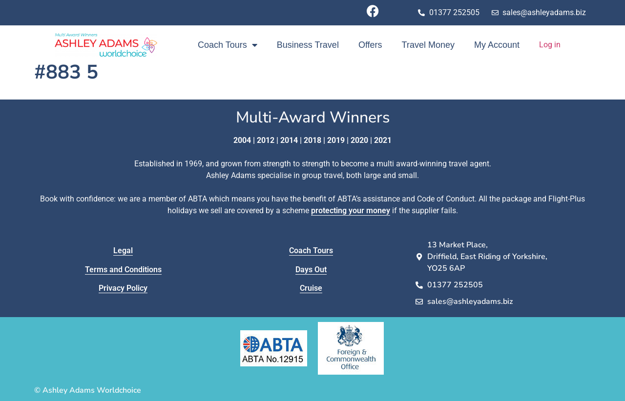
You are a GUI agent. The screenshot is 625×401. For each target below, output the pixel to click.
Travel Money (428, 45)
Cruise (311, 288)
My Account (497, 45)
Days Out (311, 269)
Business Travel (308, 45)
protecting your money (350, 210)
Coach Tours (227, 45)
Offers (370, 45)
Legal (123, 250)
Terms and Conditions (123, 269)
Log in (550, 44)
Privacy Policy (123, 288)
